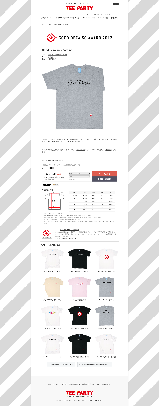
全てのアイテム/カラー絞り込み (67, 18)
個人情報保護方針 (75, 384)
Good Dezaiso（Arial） (106, 300)
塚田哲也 (50, 57)
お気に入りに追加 (104, 179)
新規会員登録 (98, 14)
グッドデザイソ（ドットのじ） (107, 357)
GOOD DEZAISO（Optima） (107, 328)
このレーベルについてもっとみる (61, 364)
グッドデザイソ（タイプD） (52, 300)
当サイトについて (54, 384)
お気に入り (106, 14)
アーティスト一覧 (88, 18)
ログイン (90, 14)
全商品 (44, 24)
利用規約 (64, 384)
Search (116, 4)
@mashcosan (80, 150)
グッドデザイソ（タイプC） (107, 271)
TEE (50, 24)
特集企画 (114, 18)
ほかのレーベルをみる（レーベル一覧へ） (94, 364)
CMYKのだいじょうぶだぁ (52, 328)
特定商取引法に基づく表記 (90, 384)
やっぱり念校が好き (79, 300)
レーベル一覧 (103, 18)
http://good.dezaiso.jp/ (69, 238)
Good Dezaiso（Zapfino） (52, 271)
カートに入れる (104, 174)
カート (113, 14)
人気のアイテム (47, 18)
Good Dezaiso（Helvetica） (52, 357)
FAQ (117, 14)
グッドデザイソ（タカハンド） (79, 357)
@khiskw (108, 150)
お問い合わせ (105, 384)
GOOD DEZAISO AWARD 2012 (57, 55)
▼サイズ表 (72, 179)
